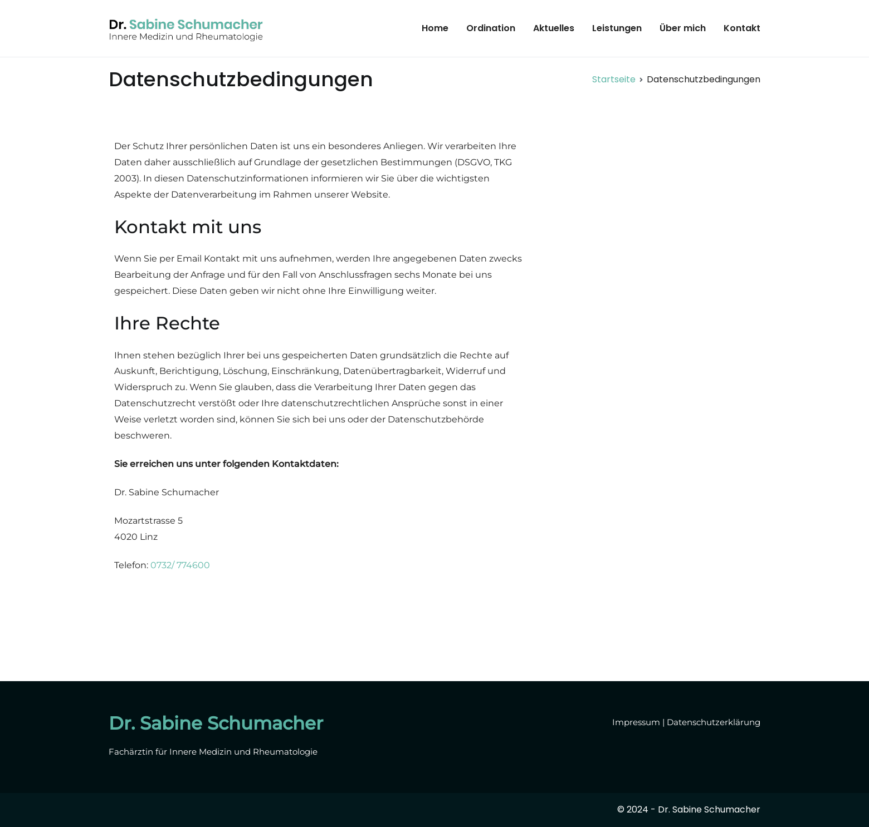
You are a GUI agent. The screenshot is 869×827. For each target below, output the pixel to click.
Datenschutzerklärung (713, 722)
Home (435, 28)
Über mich (683, 28)
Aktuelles (553, 28)
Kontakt (742, 28)
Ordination (490, 28)
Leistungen (617, 28)
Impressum (636, 722)
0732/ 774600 (180, 565)
